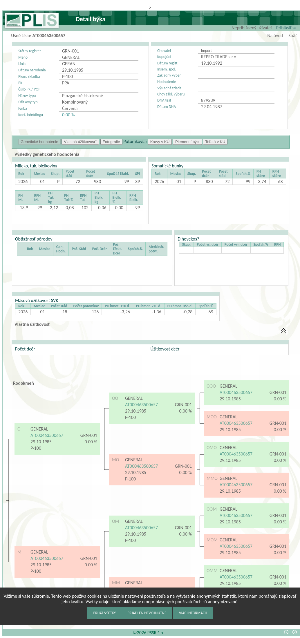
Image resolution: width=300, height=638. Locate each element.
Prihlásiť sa (286, 27)
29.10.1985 (41, 441)
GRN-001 (88, 435)
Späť (292, 35)
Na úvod (275, 35)
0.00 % (91, 441)
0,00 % (68, 115)
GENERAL (39, 429)
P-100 (36, 448)
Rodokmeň (23, 383)
